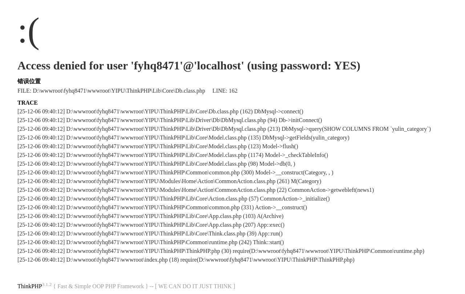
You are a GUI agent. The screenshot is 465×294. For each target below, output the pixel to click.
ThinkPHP (29, 286)
